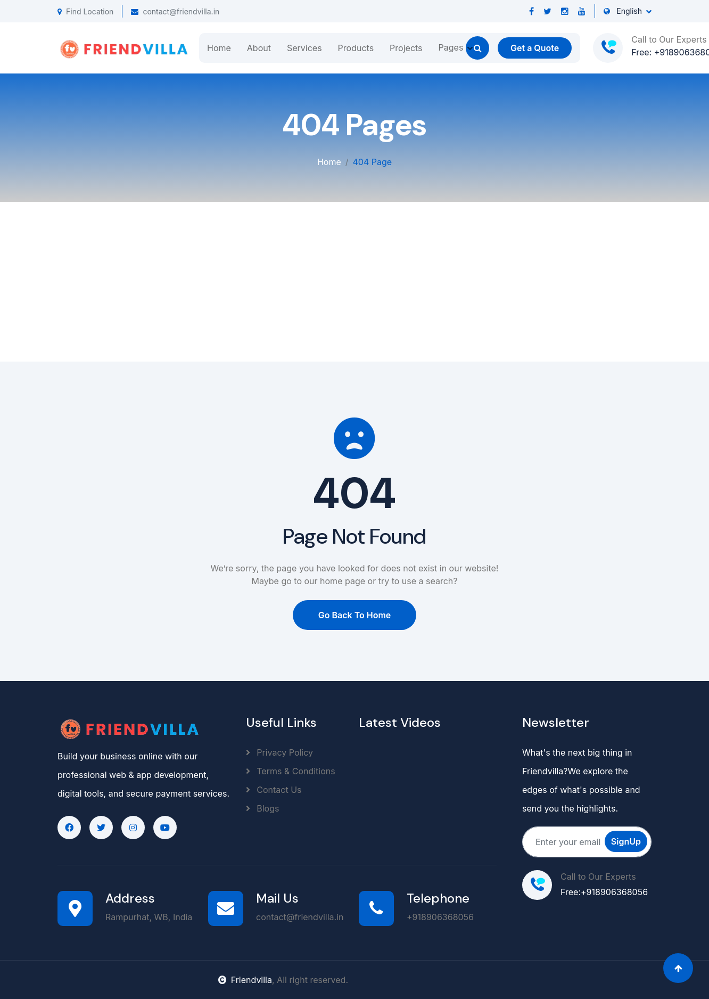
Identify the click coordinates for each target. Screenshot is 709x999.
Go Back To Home (354, 615)
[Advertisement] (354, 281)
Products (356, 48)
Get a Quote (534, 48)
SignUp (626, 841)
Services (304, 48)
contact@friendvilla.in (175, 11)
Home (219, 48)
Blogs (262, 808)
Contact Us (274, 789)
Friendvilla (245, 980)
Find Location (85, 11)
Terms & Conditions (290, 771)
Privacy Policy (279, 752)
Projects (406, 48)
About (259, 48)
